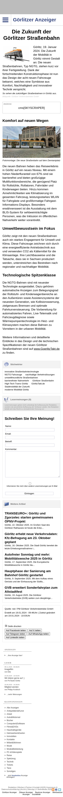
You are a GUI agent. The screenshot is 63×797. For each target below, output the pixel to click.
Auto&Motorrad (13, 717)
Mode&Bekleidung (15, 749)
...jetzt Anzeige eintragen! (17, 775)
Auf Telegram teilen (15, 634)
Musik (9, 746)
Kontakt (36, 787)
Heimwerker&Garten (16, 733)
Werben (21, 787)
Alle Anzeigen (13, 708)
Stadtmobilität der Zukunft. (17, 386)
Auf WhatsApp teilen (38, 634)
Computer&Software (16, 723)
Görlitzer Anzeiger (9, 792)
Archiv (23, 789)
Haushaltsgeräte (14, 730)
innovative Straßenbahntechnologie (22, 371)
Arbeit (9, 714)
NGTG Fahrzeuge (13, 374)
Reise (9, 755)
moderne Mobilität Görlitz (17, 389)
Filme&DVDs (12, 727)
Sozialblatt (36, 794)
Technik (10, 762)
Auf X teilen (34, 630)
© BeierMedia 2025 (44, 789)
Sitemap (31, 789)
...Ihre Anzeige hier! (15, 655)
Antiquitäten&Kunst (15, 711)
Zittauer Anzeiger (26, 792)
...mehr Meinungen (14, 694)
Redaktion (12, 787)
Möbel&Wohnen (14, 742)
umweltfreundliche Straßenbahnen (21, 377)
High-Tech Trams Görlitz (16, 383)
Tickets (10, 765)
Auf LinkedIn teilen (15, 637)
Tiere (9, 768)
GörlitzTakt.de (38, 383)
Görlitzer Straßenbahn (43, 380)
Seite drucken (13, 626)
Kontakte (11, 739)
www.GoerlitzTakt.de (47, 348)
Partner (29, 787)
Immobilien (11, 736)
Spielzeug (11, 758)
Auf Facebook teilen (16, 630)
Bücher (10, 720)
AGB (43, 787)
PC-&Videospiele (14, 752)
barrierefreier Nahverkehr (17, 380)
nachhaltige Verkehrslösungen (40, 374)
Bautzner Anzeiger (42, 792)
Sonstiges (11, 771)
